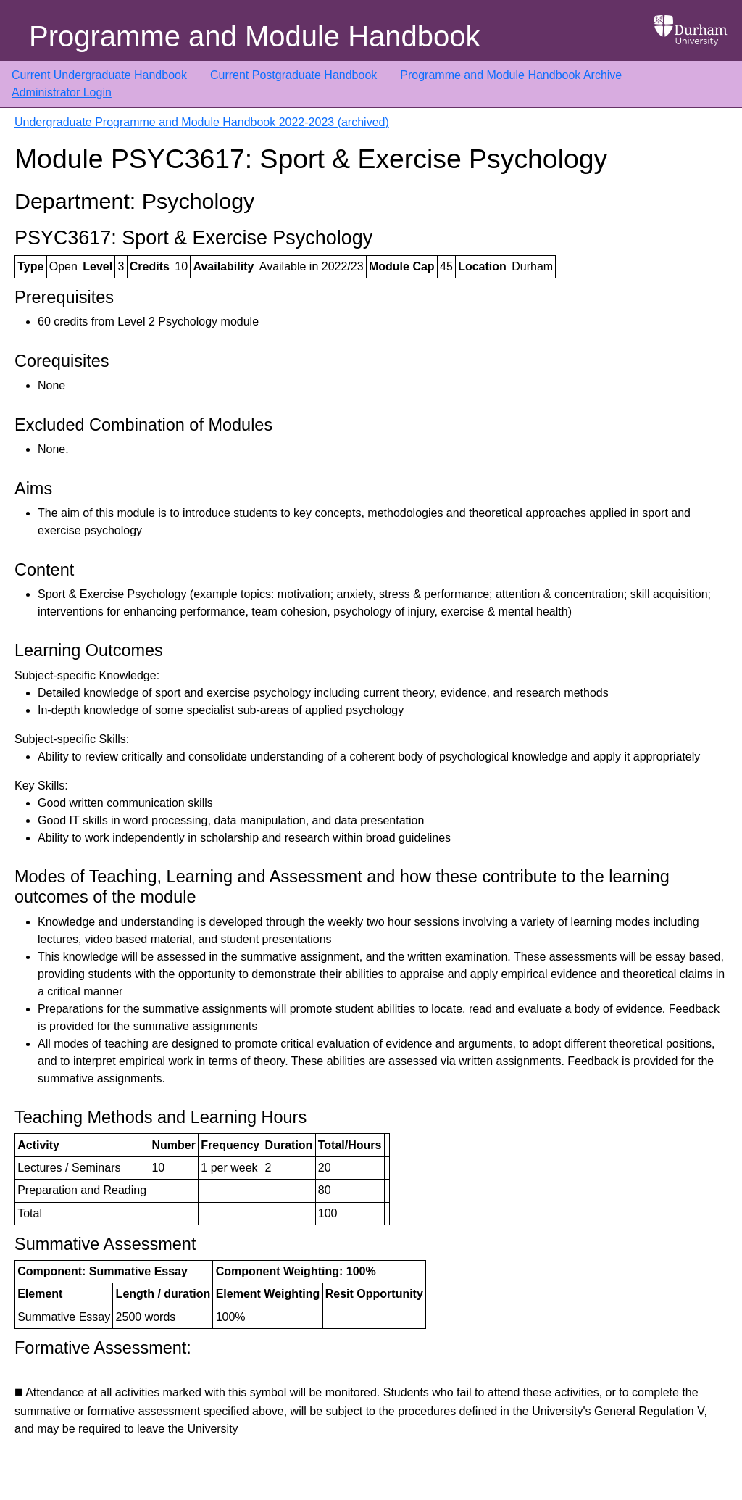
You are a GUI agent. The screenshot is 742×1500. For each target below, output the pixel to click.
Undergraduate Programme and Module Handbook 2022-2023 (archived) (201, 122)
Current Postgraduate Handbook (293, 75)
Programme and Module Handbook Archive (511, 75)
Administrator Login (62, 92)
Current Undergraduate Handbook (99, 75)
